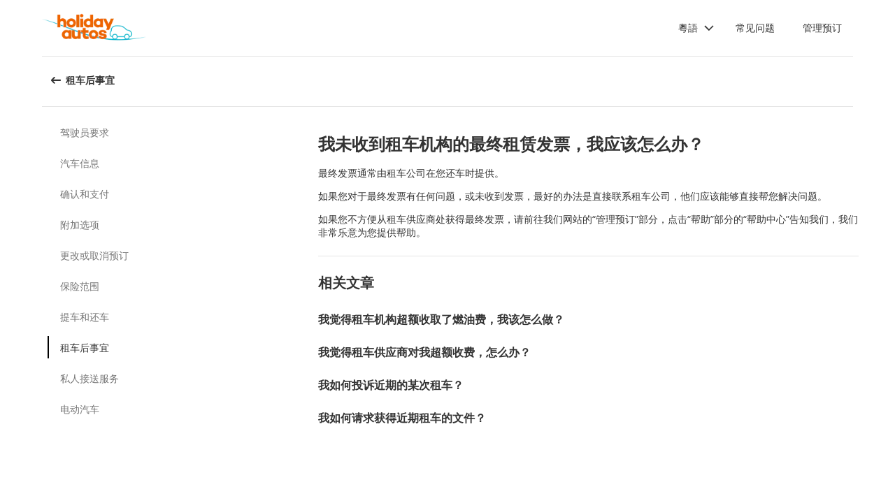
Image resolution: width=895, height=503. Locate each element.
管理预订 (822, 27)
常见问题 (755, 27)
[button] (696, 28)
